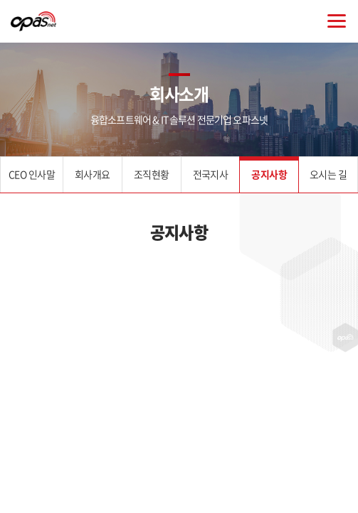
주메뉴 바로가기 (0, 0)
